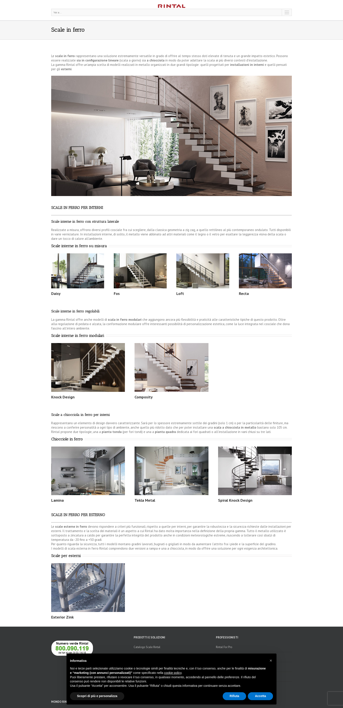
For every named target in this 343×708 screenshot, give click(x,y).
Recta (244, 293)
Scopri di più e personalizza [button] (97, 696)
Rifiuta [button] (234, 696)
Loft (180, 293)
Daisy (56, 293)
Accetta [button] (260, 696)
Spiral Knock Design (235, 500)
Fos (117, 293)
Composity (144, 397)
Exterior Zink (62, 617)
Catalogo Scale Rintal (147, 647)
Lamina (57, 500)
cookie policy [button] (172, 673)
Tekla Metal (145, 500)
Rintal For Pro (224, 647)
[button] (270, 660)
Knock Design (63, 397)
